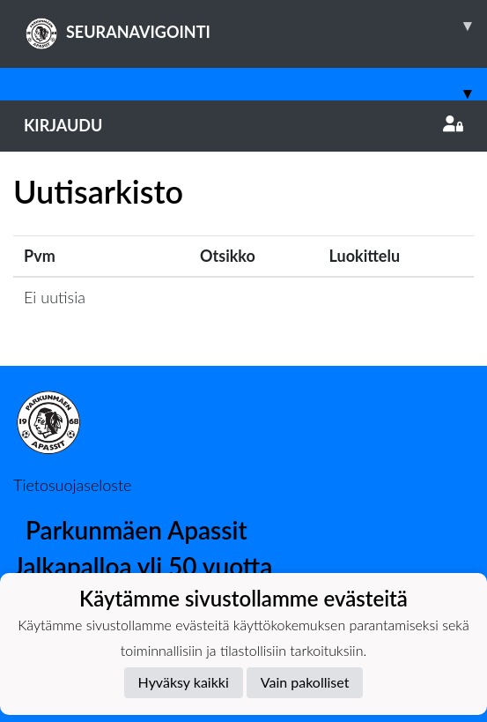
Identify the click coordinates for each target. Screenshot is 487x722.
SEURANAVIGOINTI (255, 25)
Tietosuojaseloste (72, 485)
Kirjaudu (243, 125)
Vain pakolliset (305, 682)
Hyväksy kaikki (183, 682)
